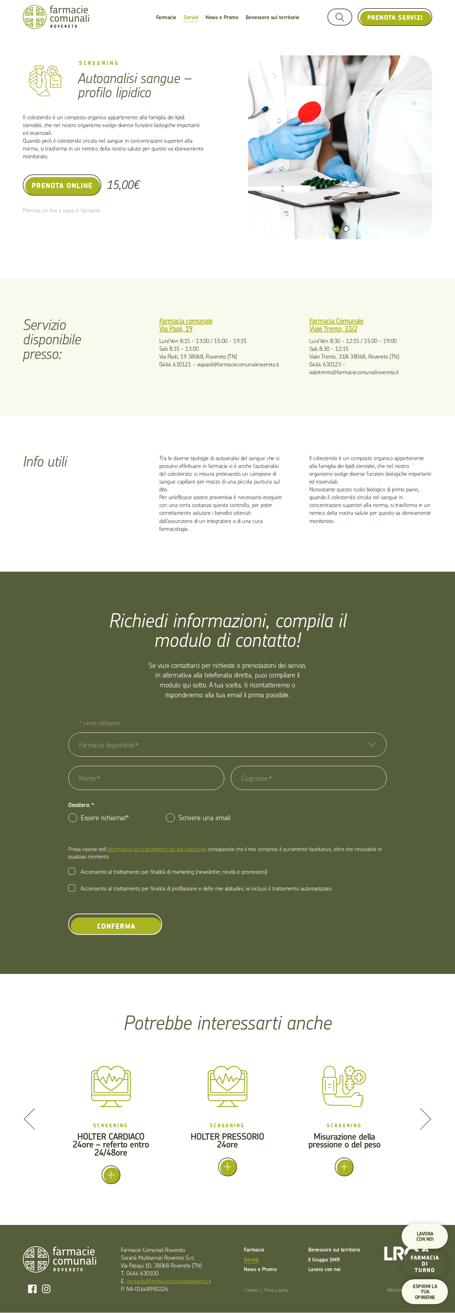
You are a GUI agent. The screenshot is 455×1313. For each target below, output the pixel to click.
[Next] (425, 1119)
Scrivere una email (204, 817)
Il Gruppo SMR (324, 1259)
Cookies (251, 1289)
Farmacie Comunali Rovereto (56, 17)
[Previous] (29, 1119)
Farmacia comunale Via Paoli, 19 (186, 324)
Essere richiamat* (105, 817)
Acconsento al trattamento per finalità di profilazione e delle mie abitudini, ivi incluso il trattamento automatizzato (206, 888)
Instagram (46, 1289)
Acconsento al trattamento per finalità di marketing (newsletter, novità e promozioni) (174, 872)
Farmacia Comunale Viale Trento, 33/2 (336, 324)
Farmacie (166, 17)
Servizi (190, 17)
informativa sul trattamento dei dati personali (156, 849)
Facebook (32, 1289)
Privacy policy (276, 1289)
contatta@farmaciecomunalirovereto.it (169, 1281)
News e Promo (221, 17)
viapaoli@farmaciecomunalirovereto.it (238, 364)
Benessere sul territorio (272, 17)
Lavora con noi (324, 1269)
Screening (99, 63)
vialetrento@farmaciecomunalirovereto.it (354, 372)
